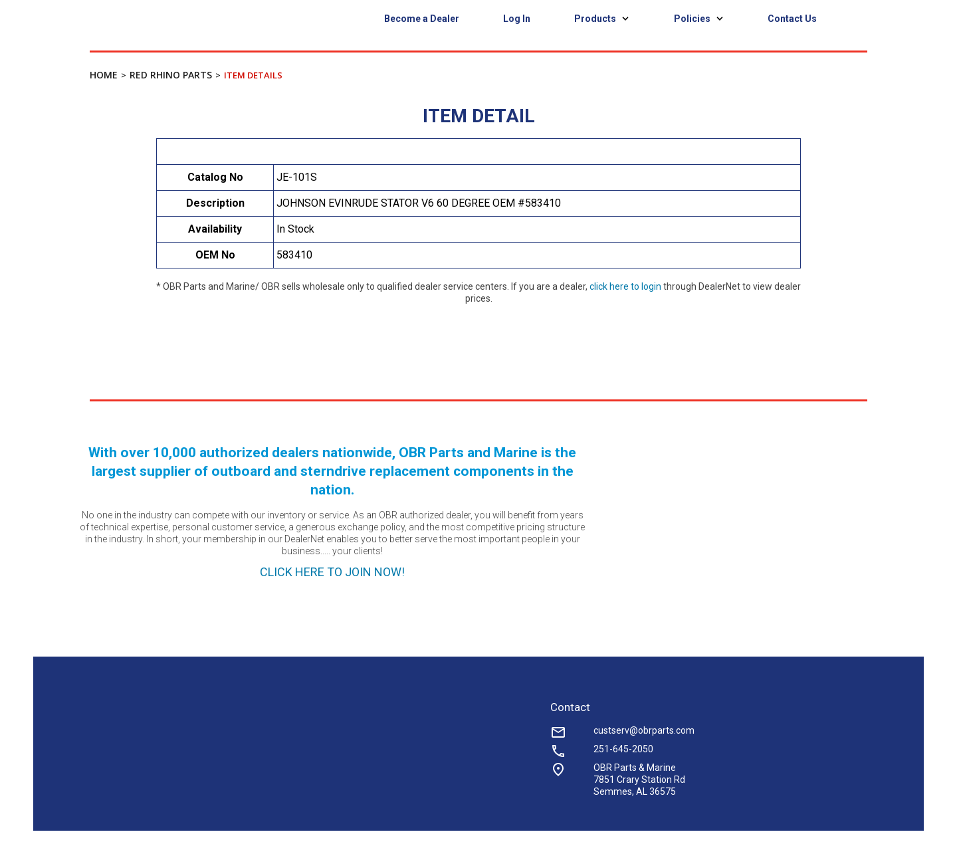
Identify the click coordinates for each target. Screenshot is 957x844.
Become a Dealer (421, 18)
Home (104, 74)
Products (602, 18)
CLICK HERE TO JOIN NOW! (332, 572)
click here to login (625, 286)
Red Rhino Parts (171, 74)
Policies (699, 18)
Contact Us (792, 18)
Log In (516, 18)
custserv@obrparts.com (643, 730)
